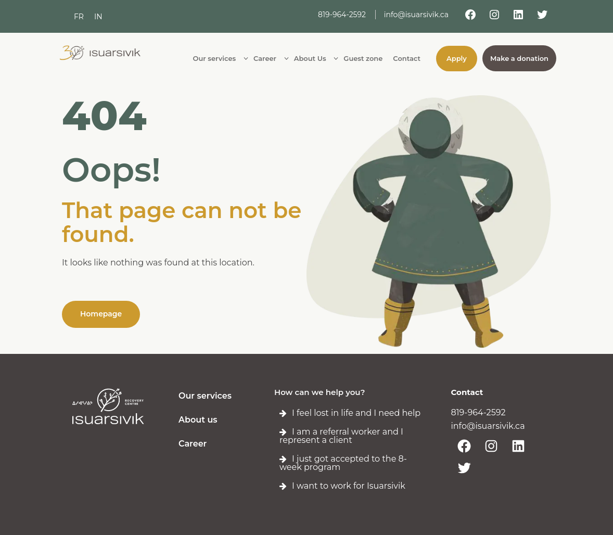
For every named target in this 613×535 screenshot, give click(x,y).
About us (198, 420)
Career (192, 444)
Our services (205, 396)
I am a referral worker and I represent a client (341, 436)
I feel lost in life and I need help (356, 413)
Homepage (101, 314)
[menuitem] (79, 16)
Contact (467, 392)
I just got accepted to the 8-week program (343, 463)
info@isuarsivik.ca (416, 14)
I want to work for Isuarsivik (348, 486)
